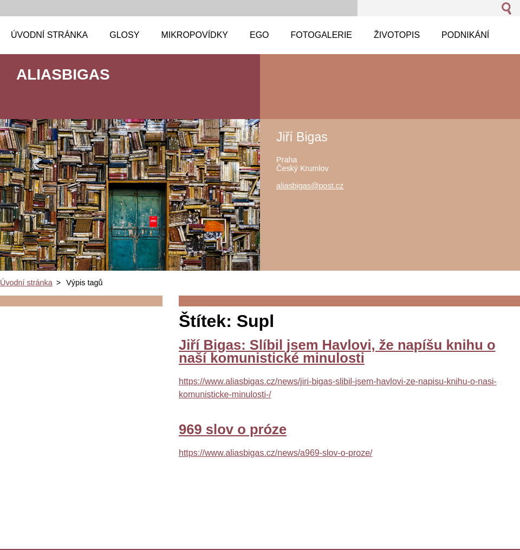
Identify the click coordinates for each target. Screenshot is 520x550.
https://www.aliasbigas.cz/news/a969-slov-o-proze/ (276, 452)
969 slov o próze (233, 429)
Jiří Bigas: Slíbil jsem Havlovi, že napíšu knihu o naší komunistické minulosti (337, 351)
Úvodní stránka (26, 282)
